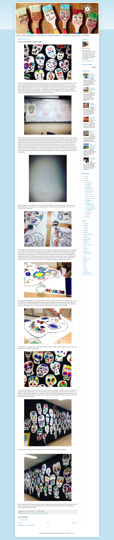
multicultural (42, 513)
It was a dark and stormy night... (92, 159)
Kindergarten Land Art (90, 198)
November (87, 184)
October (87, 186)
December (87, 182)
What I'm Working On (28, 35)
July (86, 216)
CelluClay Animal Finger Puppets (93, 75)
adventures (86, 241)
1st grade (85, 223)
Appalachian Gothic (92, 132)
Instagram (86, 35)
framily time (86, 248)
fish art (85, 246)
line (84, 255)
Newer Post (21, 522)
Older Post (74, 522)
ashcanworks (87, 48)
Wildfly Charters (87, 239)
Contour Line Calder (89, 196)
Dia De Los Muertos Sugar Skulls (89, 191)
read (84, 265)
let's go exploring (87, 253)
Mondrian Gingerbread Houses (92, 104)
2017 (85, 178)
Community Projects (54, 35)
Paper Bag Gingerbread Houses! (92, 89)
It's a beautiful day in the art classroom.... (90, 209)
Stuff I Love (76, 35)
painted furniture (87, 258)
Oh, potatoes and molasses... (89, 201)
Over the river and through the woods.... (90, 204)
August (86, 214)
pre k (84, 264)
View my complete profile (88, 61)
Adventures (66, 35)
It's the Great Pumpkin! (92, 118)
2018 (85, 176)
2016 (85, 180)
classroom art (29, 513)
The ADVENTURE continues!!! (93, 145)
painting (85, 260)
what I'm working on (88, 274)
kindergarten (86, 251)
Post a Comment (23, 519)
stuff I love (85, 271)
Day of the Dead (67, 84)
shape (46, 513)
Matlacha (85, 235)
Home (18, 35)
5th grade (85, 230)
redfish (85, 269)
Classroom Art (41, 35)
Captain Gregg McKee (88, 234)
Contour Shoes (88, 194)
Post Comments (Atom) (29, 525)
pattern (85, 262)
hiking (84, 249)
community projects (87, 244)
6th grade (85, 232)
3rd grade (24, 513)
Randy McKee (86, 237)
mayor (84, 257)
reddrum (85, 267)
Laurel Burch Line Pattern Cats (89, 188)
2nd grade (85, 225)
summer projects (87, 272)
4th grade (85, 228)
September (87, 212)
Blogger (72, 533)
